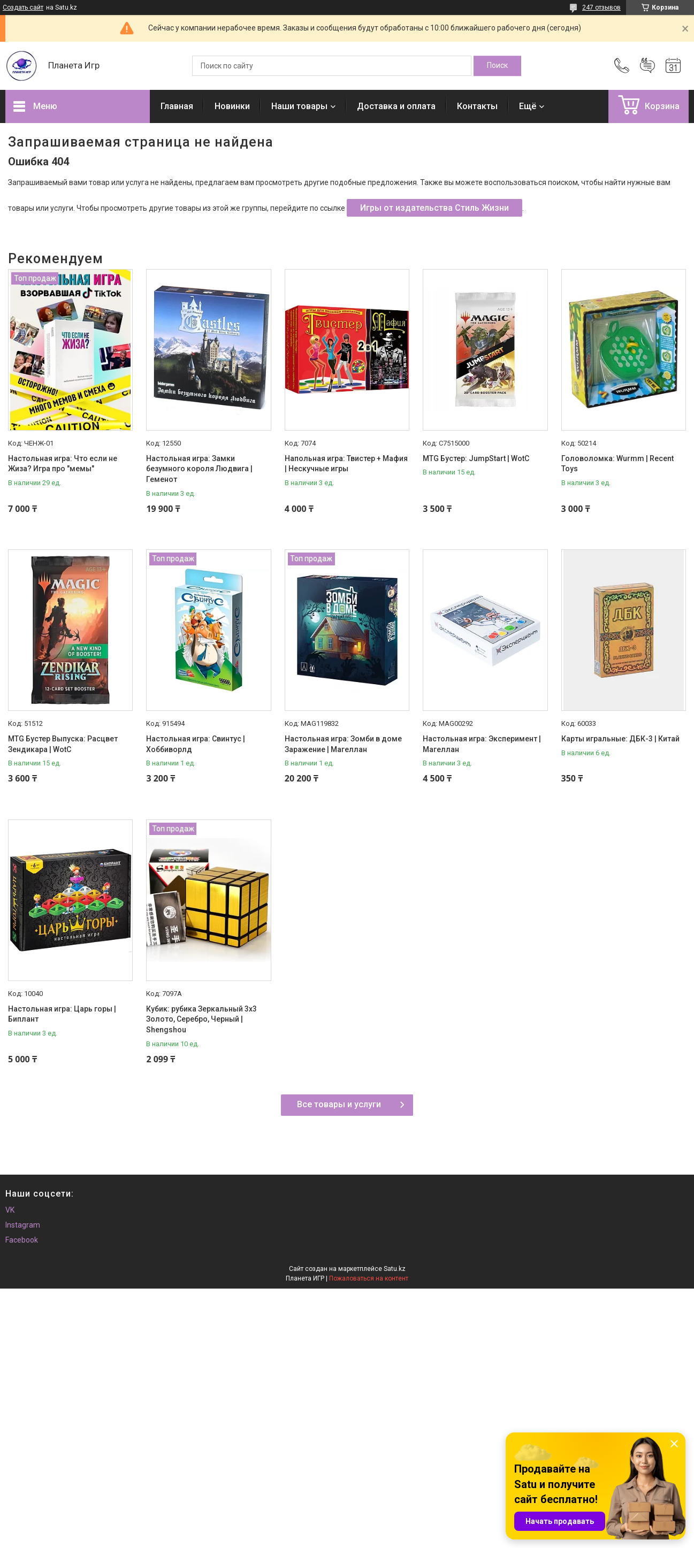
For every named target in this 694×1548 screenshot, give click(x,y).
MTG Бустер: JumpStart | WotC (476, 458)
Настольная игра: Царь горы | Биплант (62, 1014)
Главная (177, 106)
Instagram (22, 1225)
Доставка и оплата (396, 106)
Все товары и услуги (339, 1104)
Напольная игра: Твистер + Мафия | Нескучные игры (346, 463)
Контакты (477, 106)
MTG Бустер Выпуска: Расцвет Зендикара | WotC (63, 744)
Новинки (232, 106)
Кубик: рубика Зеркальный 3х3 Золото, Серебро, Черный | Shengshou (201, 1019)
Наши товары (299, 106)
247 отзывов (601, 7)
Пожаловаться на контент (368, 1278)
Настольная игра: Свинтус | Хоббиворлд (195, 744)
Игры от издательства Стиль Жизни (434, 208)
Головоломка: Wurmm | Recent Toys (617, 463)
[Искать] (497, 66)
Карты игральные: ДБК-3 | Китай (620, 738)
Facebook (21, 1240)
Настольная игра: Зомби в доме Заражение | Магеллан (343, 744)
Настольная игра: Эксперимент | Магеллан (482, 744)
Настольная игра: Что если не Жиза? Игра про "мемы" (62, 463)
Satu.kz (395, 1269)
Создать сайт (23, 7)
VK (9, 1210)
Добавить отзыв (647, 65)
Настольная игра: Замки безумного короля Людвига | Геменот (199, 469)
